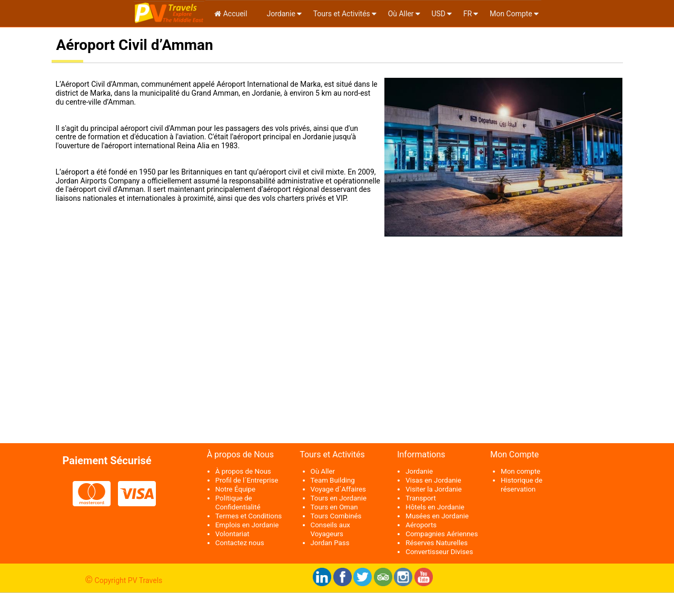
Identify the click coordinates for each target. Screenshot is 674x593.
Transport (420, 498)
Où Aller (401, 13)
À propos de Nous (243, 471)
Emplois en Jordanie (247, 525)
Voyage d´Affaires (338, 489)
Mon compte (520, 471)
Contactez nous (239, 543)
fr (467, 13)
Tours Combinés (336, 516)
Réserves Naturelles (436, 543)
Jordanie (280, 13)
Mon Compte (511, 13)
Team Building (333, 480)
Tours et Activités (341, 13)
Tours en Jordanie (338, 498)
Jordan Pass (330, 543)
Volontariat (232, 534)
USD (438, 13)
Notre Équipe (235, 489)
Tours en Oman (334, 507)
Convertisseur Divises (439, 552)
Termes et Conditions (248, 516)
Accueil (230, 13)
